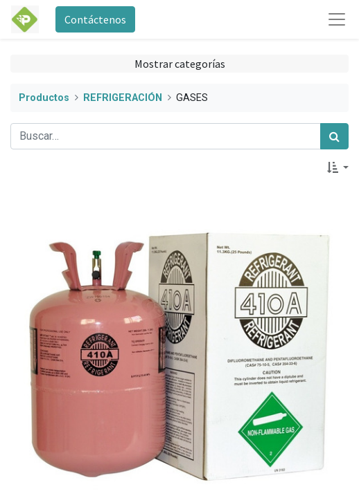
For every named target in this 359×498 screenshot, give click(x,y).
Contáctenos (95, 19)
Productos (44, 98)
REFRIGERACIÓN (122, 98)
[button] (338, 167)
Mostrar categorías (179, 64)
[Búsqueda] (334, 136)
